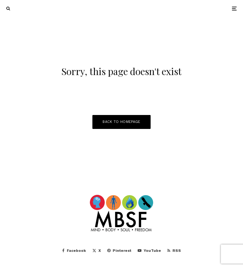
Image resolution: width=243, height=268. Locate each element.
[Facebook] (74, 251)
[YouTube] (149, 251)
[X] (96, 251)
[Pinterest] (119, 251)
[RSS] (174, 251)
